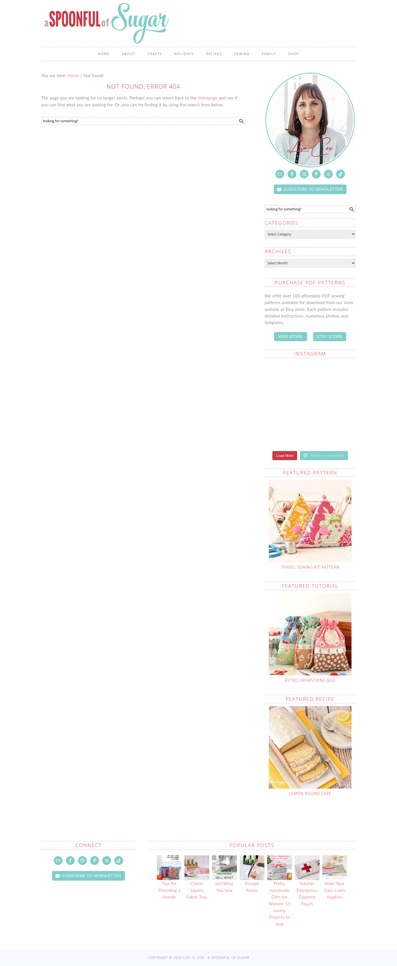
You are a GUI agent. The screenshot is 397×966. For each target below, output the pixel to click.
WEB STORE (290, 336)
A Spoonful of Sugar (135, 23)
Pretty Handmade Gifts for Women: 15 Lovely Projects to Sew (280, 903)
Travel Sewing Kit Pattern (310, 567)
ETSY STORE (329, 336)
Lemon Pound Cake (310, 793)
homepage (208, 97)
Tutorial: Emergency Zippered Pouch (307, 893)
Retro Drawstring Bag (310, 680)
